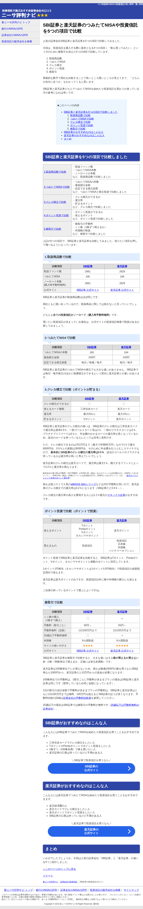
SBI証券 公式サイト (87, 290)
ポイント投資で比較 (81, 125)
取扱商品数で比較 (80, 115)
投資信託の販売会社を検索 (17, 41)
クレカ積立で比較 (80, 122)
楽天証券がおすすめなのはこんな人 (84, 135)
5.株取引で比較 (52, 229)
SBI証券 (87, 266)
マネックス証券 (116, 495)
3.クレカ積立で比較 (55, 202)
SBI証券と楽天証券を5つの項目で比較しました (91, 112)
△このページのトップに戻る (59, 869)
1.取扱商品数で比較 (55, 171)
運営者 (96, 904)
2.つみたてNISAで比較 (57, 187)
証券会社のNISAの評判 (15, 35)
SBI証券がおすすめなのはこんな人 (84, 132)
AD (120, 4)
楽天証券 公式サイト (122, 290)
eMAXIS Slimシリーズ (83, 484)
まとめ (68, 138)
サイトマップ (131, 890)
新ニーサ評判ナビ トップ (16, 22)
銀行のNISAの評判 (12, 28)
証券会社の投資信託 (68, 882)
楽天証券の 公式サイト (91, 831)
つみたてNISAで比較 (82, 118)
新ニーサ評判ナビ (50, 882)
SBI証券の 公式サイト (91, 768)
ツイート (48, 875)
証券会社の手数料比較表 (77, 698)
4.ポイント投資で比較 (56, 215)
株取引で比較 (77, 128)
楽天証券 (122, 266)
